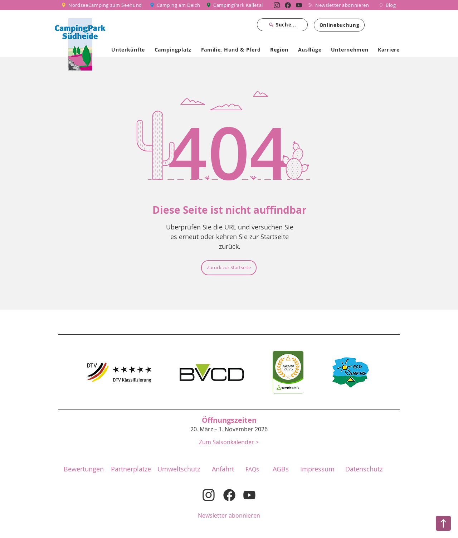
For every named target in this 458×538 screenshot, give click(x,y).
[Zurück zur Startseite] (229, 267)
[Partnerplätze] (131, 469)
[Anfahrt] (223, 469)
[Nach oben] (443, 523)
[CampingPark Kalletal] (235, 5)
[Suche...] (282, 24)
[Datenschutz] (364, 469)
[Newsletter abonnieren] (341, 5)
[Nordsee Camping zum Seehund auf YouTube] (298, 5)
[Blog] (387, 5)
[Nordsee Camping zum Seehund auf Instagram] (276, 5)
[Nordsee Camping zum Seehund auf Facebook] (287, 5)
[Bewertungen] (84, 469)
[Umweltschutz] (178, 469)
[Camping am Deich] (175, 5)
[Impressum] (317, 469)
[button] (229, 441)
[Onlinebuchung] (339, 25)
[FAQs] (252, 469)
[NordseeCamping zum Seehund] (103, 5)
